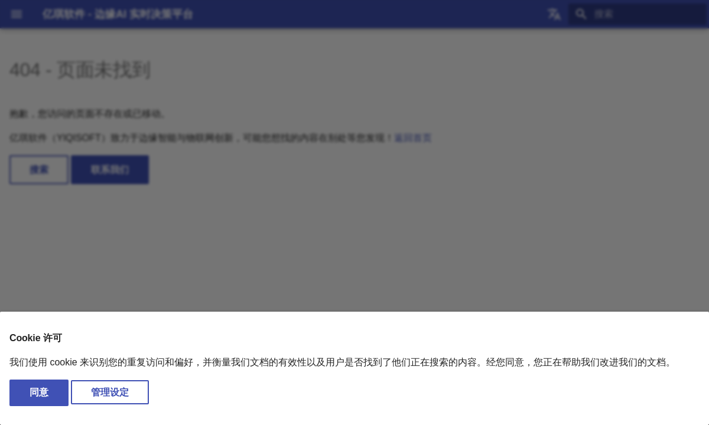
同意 (39, 392)
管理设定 (110, 392)
